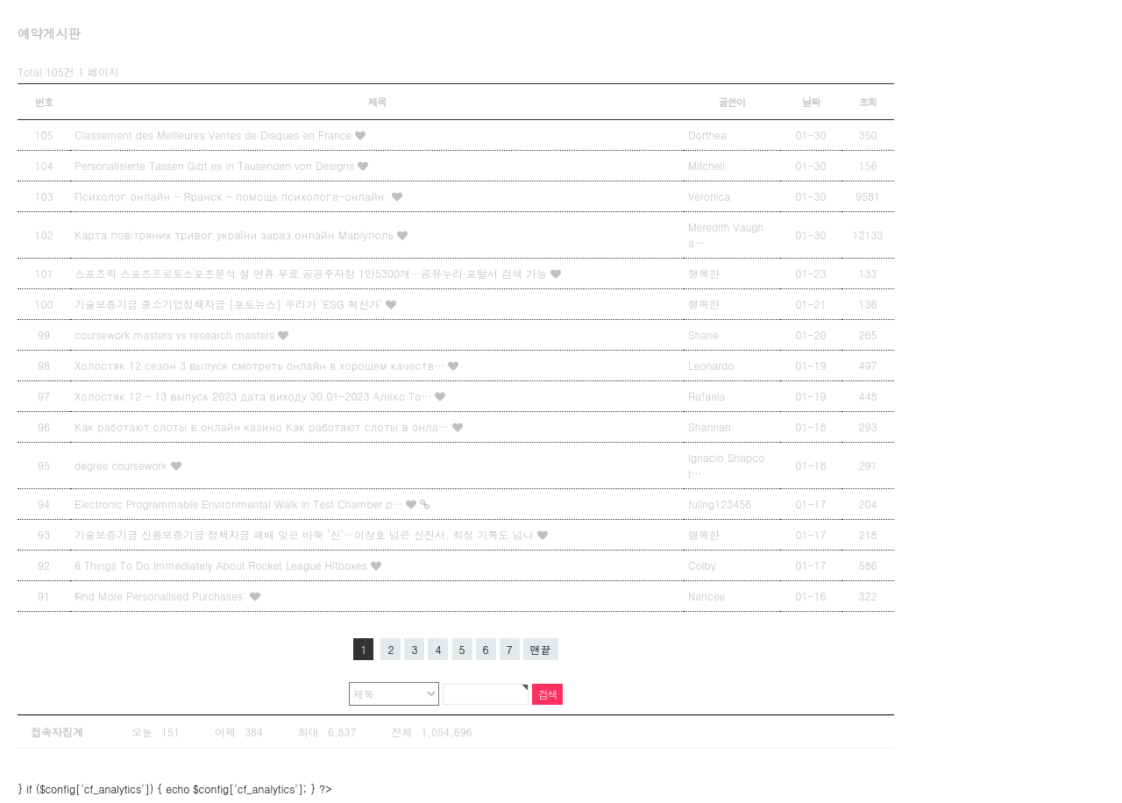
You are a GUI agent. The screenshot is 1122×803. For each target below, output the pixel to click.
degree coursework (123, 465)
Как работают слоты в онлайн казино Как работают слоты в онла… (263, 426)
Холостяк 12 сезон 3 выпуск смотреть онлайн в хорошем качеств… (261, 365)
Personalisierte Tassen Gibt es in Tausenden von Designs (216, 165)
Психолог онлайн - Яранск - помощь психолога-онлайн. (233, 195)
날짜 (811, 102)
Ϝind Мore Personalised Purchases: (162, 595)
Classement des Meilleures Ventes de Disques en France (215, 134)
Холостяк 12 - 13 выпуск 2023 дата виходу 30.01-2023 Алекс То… (255, 395)
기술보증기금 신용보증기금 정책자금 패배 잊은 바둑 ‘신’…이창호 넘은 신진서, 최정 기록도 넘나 (306, 534)
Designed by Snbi (698, 764)
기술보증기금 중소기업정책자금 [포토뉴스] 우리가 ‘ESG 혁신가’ (230, 303)
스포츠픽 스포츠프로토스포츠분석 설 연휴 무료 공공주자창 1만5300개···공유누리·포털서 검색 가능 (312, 273)
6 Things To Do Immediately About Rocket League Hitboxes (223, 565)
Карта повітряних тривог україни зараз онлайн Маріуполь (236, 234)
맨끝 (540, 649)
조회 (868, 102)
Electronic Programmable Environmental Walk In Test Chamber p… (240, 503)
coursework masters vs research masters (176, 334)
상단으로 (842, 764)
